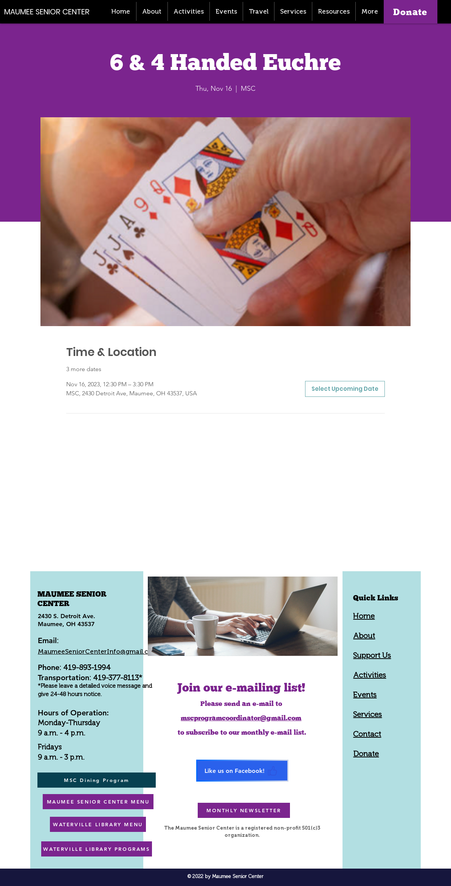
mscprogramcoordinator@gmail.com (241, 717)
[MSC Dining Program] (96, 780)
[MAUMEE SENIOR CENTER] (51, 11)
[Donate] (410, 11)
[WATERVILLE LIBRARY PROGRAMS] (96, 848)
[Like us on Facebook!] (242, 771)
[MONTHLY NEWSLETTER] (244, 810)
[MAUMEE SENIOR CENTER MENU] (98, 801)
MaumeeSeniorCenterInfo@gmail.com (98, 651)
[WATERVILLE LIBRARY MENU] (98, 824)
